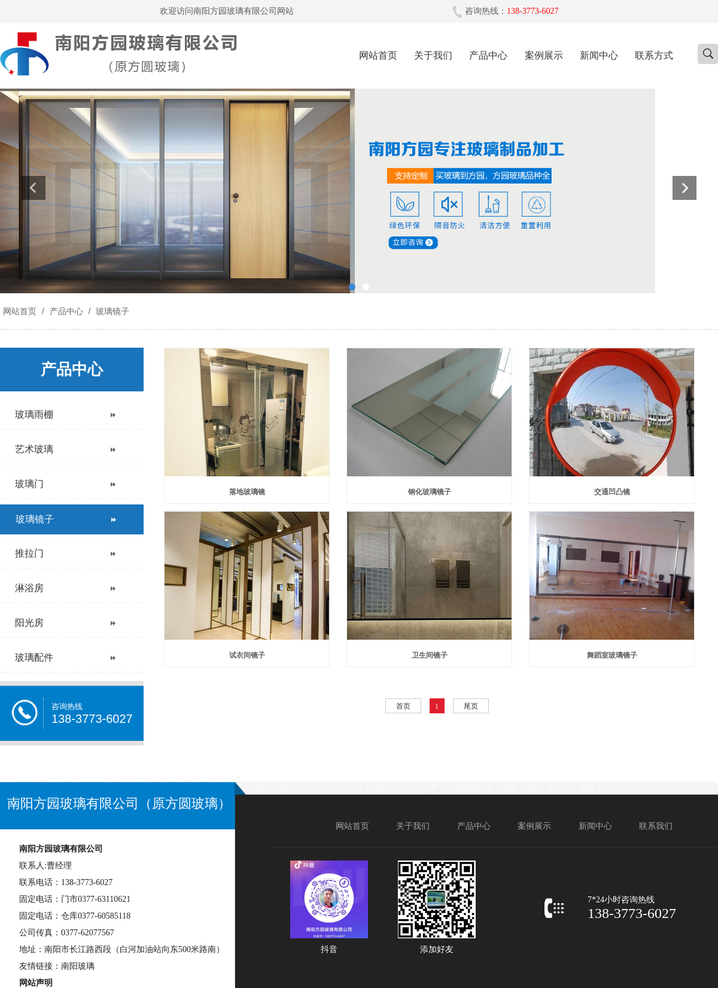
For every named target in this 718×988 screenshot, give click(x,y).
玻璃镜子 (111, 311)
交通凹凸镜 (612, 492)
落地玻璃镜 (247, 492)
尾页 (471, 706)
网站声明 (36, 982)
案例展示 (544, 55)
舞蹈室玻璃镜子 (612, 655)
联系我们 (656, 826)
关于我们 (433, 55)
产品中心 (488, 55)
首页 (403, 706)
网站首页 (378, 55)
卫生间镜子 (430, 655)
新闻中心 (599, 55)
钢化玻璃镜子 (429, 492)
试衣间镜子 (247, 655)
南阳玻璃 (78, 966)
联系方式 (654, 55)
